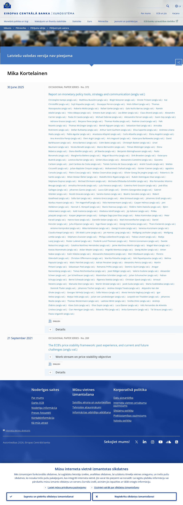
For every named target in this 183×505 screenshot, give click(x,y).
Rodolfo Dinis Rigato (109, 177)
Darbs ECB (37, 402)
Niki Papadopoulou (142, 258)
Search (167, 6)
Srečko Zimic (133, 301)
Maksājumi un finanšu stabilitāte (50, 21)
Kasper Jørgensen (77, 215)
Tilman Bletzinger (135, 147)
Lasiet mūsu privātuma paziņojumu (67, 487)
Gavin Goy (160, 117)
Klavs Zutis (73, 305)
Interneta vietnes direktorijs (18, 430)
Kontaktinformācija (42, 417)
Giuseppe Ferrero (105, 104)
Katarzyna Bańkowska (142, 138)
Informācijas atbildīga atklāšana (91, 412)
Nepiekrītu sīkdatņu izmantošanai (134, 496)
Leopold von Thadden (137, 296)
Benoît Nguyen (106, 125)
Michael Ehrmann (86, 181)
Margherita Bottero (80, 155)
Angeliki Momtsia (113, 249)
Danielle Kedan (99, 219)
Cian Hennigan (76, 309)
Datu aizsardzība (123, 397)
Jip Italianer (132, 211)
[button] (172, 6)
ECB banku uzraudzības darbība (161, 21)
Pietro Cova (74, 172)
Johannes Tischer (86, 288)
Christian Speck (132, 279)
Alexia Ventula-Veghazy (133, 292)
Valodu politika (122, 420)
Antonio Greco (100, 198)
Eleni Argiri (88, 138)
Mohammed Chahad (115, 168)
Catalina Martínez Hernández (85, 245)
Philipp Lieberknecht (109, 236)
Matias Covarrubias (102, 172)
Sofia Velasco (102, 292)
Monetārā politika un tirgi (16, 21)
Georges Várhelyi (75, 292)
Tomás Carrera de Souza (115, 164)
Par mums (146, 13)
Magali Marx (153, 245)
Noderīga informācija (44, 407)
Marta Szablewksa (154, 284)
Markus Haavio (55, 202)
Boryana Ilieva (85, 121)
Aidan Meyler (86, 249)
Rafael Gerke (107, 108)
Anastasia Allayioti (101, 134)
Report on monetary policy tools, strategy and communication (89, 94)
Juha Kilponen (76, 224)
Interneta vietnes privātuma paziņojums (130, 404)
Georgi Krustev (119, 228)
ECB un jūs (161, 13)
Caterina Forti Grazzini (135, 185)
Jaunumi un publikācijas (126, 21)
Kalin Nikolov (73, 254)
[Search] (151, 6)
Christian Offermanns (81, 258)
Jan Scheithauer (75, 275)
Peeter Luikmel (73, 241)
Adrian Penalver (103, 262)
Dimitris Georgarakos (131, 189)
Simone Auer (99, 112)
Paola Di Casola (75, 117)
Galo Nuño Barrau (134, 108)
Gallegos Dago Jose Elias (110, 215)
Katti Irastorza (79, 211)
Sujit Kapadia (77, 104)
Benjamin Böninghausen (129, 151)
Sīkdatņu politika (123, 410)
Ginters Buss (102, 159)
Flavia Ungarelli (55, 313)
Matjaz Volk (72, 296)
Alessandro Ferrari (133, 117)
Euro (89, 21)
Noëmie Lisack (139, 121)
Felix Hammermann (112, 202)
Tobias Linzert (138, 236)
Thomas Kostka (112, 121)
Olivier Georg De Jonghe (135, 172)
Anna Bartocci (79, 142)
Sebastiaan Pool (76, 266)
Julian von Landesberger (102, 296)
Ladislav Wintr (107, 301)
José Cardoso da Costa (79, 164)
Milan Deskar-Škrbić (76, 177)
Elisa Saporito (139, 129)
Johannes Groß (153, 198)
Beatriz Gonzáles (132, 194)
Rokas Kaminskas (143, 215)
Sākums (7, 28)
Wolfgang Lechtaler (141, 232)
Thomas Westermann (77, 301)
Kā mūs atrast (39, 422)
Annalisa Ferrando (77, 185)
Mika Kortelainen (90, 228)
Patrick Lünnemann (138, 241)
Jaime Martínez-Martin (123, 245)
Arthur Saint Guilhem (110, 129)
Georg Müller (141, 249)
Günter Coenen (145, 168)
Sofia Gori (75, 198)
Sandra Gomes (104, 194)
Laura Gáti (103, 189)
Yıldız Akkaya (74, 112)
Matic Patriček (76, 262)
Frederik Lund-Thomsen (104, 241)
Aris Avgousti (113, 138)
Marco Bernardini (105, 147)
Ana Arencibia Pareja (60, 138)
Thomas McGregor (77, 125)
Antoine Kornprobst (59, 228)
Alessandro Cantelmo (131, 159)
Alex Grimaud (126, 198)
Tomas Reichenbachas (84, 271)
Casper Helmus (141, 202)
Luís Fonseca (105, 185)
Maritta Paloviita (112, 258)
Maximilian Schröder (106, 275)
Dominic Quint (132, 266)
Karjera (175, 13)
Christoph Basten (131, 142)
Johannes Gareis (77, 189)
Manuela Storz (76, 284)
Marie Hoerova (109, 207)
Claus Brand (146, 112)
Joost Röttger (114, 271)
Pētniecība (103, 21)
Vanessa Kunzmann (148, 228)
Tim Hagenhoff (83, 202)
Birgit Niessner (117, 100)
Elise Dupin (97, 305)
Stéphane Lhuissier (77, 236)
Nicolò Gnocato (76, 194)
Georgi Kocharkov (127, 224)
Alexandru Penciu (132, 262)
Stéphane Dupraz (56, 181)
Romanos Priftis (104, 266)
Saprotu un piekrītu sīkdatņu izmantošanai (49, 496)
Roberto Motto (81, 108)
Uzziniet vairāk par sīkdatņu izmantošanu (116, 487)
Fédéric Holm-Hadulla (139, 207)
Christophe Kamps (57, 100)
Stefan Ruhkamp (79, 129)
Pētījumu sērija (37, 28)
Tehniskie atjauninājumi (86, 407)
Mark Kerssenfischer (129, 219)
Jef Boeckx (99, 151)
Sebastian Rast (133, 125)
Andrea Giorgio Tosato (118, 288)
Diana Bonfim (75, 151)
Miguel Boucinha (110, 155)
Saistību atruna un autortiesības (91, 402)
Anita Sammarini (130, 309)
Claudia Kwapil (55, 232)
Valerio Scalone (140, 271)
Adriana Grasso (57, 121)
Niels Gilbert (133, 104)
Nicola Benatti (77, 147)
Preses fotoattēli (41, 412)
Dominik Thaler (57, 288)
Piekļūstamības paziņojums (129, 415)
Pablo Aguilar (73, 134)
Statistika (76, 21)
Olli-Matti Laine (83, 232)
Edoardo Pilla (102, 309)
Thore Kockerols (156, 224)
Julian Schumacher (138, 275)
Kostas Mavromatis (57, 249)
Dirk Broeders (138, 155)
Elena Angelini (156, 134)
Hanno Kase (73, 219)
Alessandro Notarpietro (104, 254)
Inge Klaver (101, 224)
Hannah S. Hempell (80, 207)
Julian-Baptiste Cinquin (81, 168)
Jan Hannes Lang (111, 232)
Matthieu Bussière (88, 100)
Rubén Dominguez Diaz (143, 177)
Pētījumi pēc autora (59, 28)
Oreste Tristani (144, 100)
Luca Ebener (121, 305)
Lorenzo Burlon (75, 159)
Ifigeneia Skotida (104, 279)
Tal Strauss (156, 309)
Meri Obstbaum (135, 254)
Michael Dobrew (103, 117)
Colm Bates (104, 142)
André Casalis (146, 164)
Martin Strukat (103, 284)
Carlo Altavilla (129, 134)
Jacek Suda (128, 284)
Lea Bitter (122, 112)
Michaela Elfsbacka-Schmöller (122, 181)
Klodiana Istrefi (106, 211)
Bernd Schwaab (76, 279)
